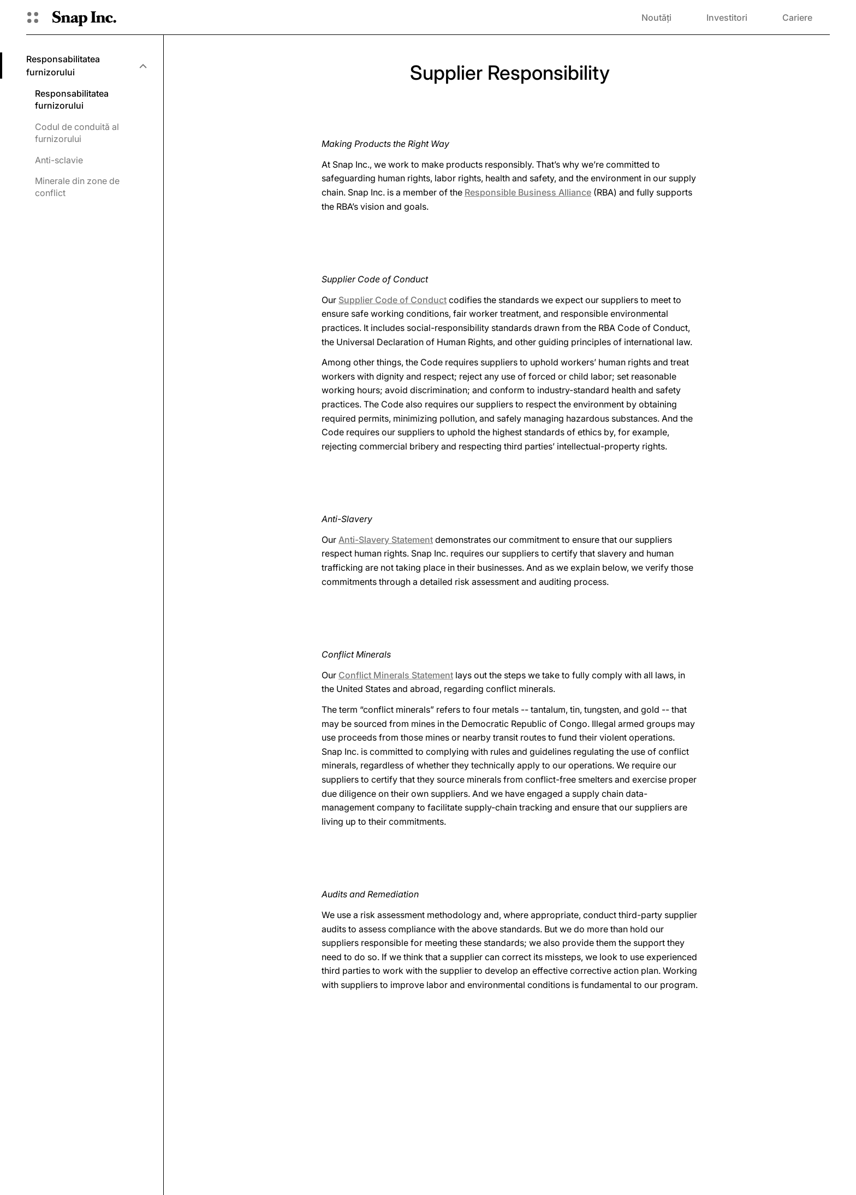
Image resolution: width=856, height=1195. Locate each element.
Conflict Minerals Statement (395, 675)
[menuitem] (86, 65)
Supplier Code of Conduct (392, 299)
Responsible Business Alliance (528, 192)
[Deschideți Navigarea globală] (33, 17)
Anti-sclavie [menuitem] (59, 160)
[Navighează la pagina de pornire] (84, 17)
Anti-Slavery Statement (385, 539)
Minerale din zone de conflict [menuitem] (77, 186)
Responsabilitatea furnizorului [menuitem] (72, 99)
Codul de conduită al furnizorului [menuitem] (77, 132)
